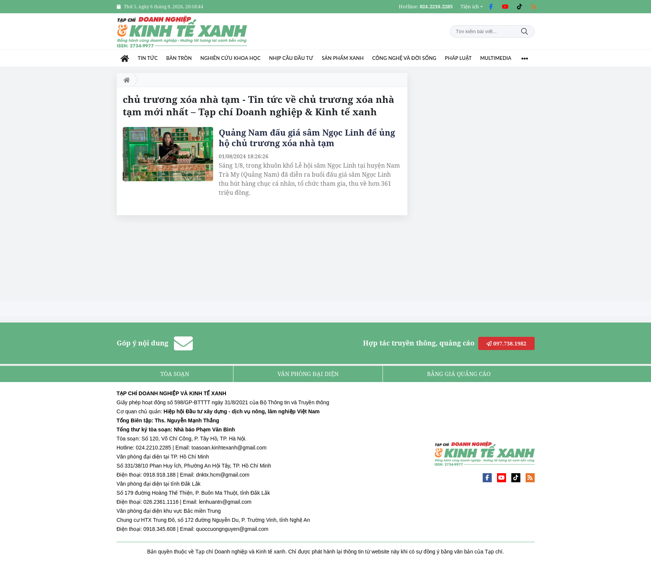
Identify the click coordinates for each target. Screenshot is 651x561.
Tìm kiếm (524, 31)
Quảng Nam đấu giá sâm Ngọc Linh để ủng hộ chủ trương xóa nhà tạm (307, 137)
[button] (471, 6)
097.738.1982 (506, 343)
